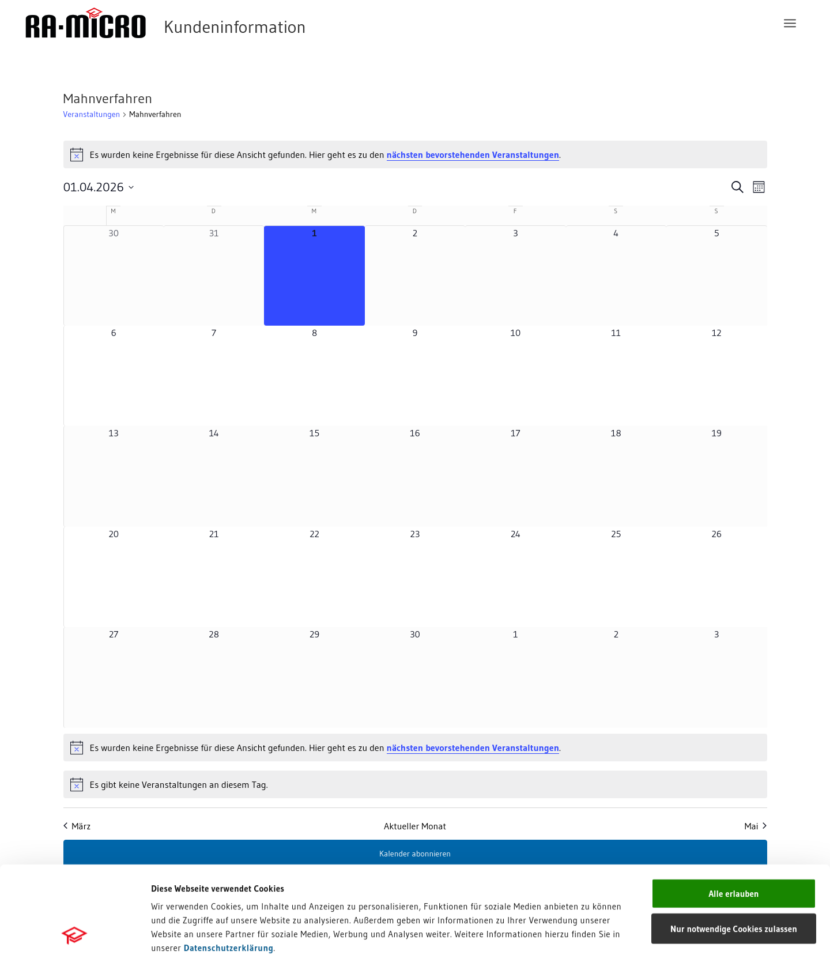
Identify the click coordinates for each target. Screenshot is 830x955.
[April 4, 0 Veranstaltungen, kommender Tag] (616, 276)
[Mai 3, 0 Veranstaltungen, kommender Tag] (716, 677)
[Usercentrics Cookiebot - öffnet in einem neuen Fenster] (74, 932)
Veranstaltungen (91, 114)
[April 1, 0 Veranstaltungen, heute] (314, 276)
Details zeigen (595, 932)
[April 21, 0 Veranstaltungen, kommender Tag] (214, 577)
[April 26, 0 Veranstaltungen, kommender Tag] (716, 577)
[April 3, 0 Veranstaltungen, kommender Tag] (515, 276)
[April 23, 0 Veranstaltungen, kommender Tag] (415, 577)
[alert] (415, 154)
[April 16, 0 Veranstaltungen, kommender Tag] (415, 476)
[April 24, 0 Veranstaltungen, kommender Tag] (515, 577)
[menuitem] (790, 23)
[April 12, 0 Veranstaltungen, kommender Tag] (716, 376)
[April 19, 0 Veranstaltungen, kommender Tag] (716, 476)
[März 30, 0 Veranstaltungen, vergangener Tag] (114, 276)
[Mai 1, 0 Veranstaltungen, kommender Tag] (515, 677)
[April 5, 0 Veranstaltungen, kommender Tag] (716, 276)
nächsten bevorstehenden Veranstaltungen (473, 154)
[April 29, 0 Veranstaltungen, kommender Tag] (314, 677)
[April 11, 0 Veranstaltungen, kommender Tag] (616, 376)
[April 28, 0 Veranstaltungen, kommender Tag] (214, 677)
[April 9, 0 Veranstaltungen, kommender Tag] (415, 376)
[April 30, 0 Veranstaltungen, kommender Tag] (415, 677)
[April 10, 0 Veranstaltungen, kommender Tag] (515, 376)
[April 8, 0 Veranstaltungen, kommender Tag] (314, 376)
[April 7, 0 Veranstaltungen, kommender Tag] (214, 376)
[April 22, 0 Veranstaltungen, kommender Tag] (314, 577)
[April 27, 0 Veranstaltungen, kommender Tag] (114, 677)
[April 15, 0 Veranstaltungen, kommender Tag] (314, 476)
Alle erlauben (733, 806)
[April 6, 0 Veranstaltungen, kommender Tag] (114, 376)
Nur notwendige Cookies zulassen (733, 841)
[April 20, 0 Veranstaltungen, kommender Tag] (114, 577)
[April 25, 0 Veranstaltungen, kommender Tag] (616, 577)
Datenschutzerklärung (229, 860)
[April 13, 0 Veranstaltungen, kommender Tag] (114, 476)
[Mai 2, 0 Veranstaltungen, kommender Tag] (616, 677)
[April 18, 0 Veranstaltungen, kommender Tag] (616, 476)
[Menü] (790, 23)
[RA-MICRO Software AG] (212, 23)
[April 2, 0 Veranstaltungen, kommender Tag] (415, 276)
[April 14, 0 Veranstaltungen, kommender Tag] (214, 476)
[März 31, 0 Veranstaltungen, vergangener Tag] (214, 276)
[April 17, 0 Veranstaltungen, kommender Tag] (515, 476)
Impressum (173, 874)
